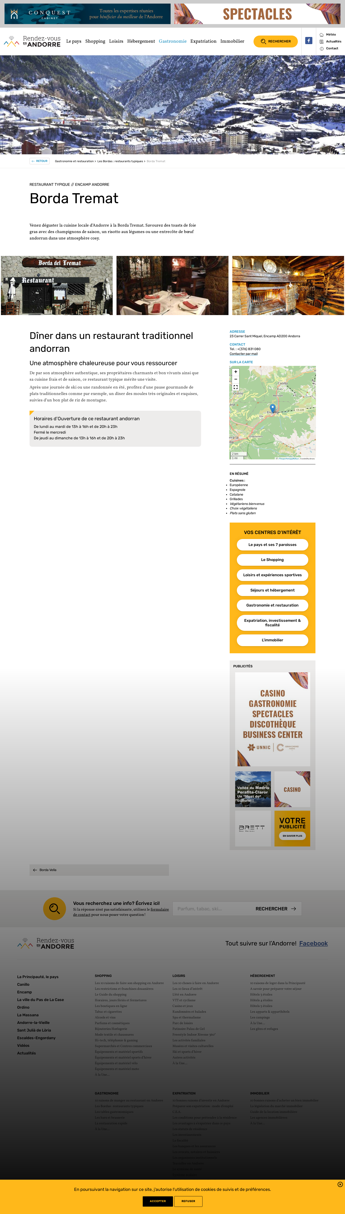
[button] (340, 1185)
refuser (188, 1201)
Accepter (158, 1201)
